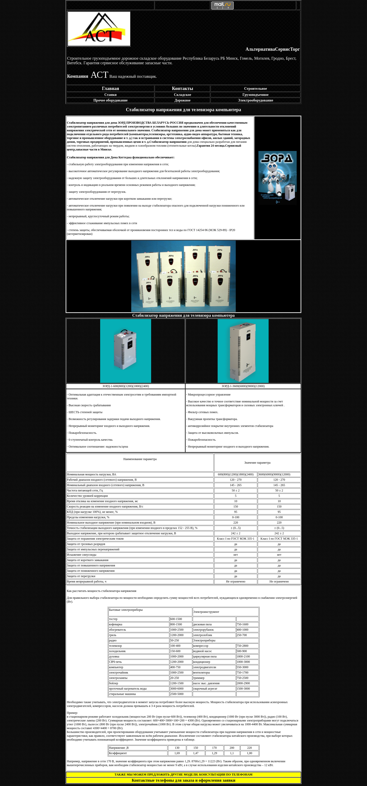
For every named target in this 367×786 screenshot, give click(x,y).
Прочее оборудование (110, 100)
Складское (182, 95)
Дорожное (183, 100)
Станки (110, 95)
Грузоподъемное (256, 95)
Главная (110, 88)
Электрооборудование (255, 100)
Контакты (182, 88)
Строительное (255, 89)
